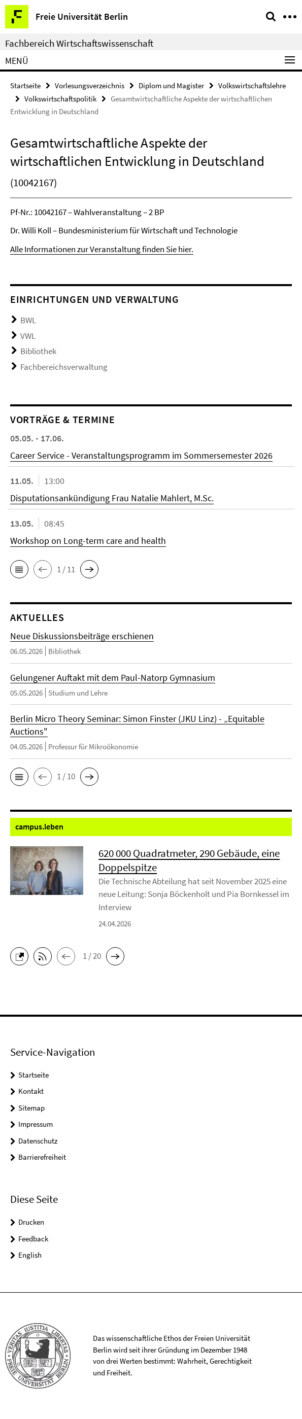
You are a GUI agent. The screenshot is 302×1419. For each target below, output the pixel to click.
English (30, 1255)
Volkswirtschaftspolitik (60, 98)
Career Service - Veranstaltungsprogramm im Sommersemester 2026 (141, 455)
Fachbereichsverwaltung (64, 366)
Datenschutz (37, 1141)
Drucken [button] (31, 1222)
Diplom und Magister (171, 85)
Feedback (33, 1238)
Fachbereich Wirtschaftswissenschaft (79, 43)
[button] (19, 569)
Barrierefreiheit (42, 1157)
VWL (28, 335)
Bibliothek (38, 351)
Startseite (25, 85)
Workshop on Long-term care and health (88, 540)
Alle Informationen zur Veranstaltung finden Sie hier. (101, 249)
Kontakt (31, 1091)
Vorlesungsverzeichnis (89, 85)
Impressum (35, 1124)
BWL (28, 320)
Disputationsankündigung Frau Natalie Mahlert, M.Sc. (112, 498)
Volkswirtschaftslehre (252, 85)
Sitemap (31, 1108)
